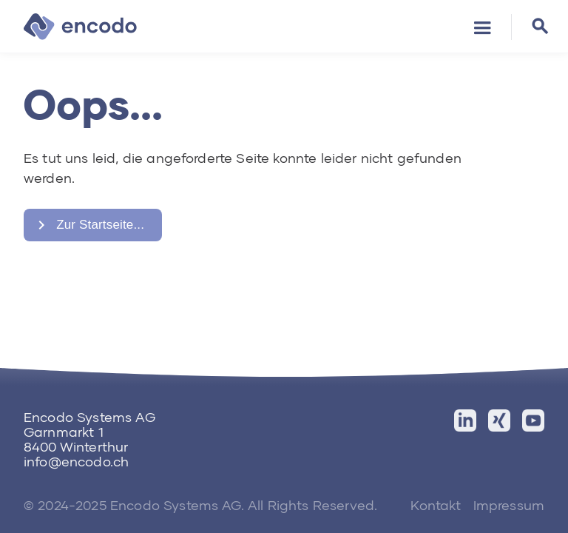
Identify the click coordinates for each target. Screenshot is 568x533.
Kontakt (435, 505)
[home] (80, 26)
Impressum (508, 505)
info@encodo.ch (76, 461)
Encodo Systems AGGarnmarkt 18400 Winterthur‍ (89, 432)
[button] (482, 26)
